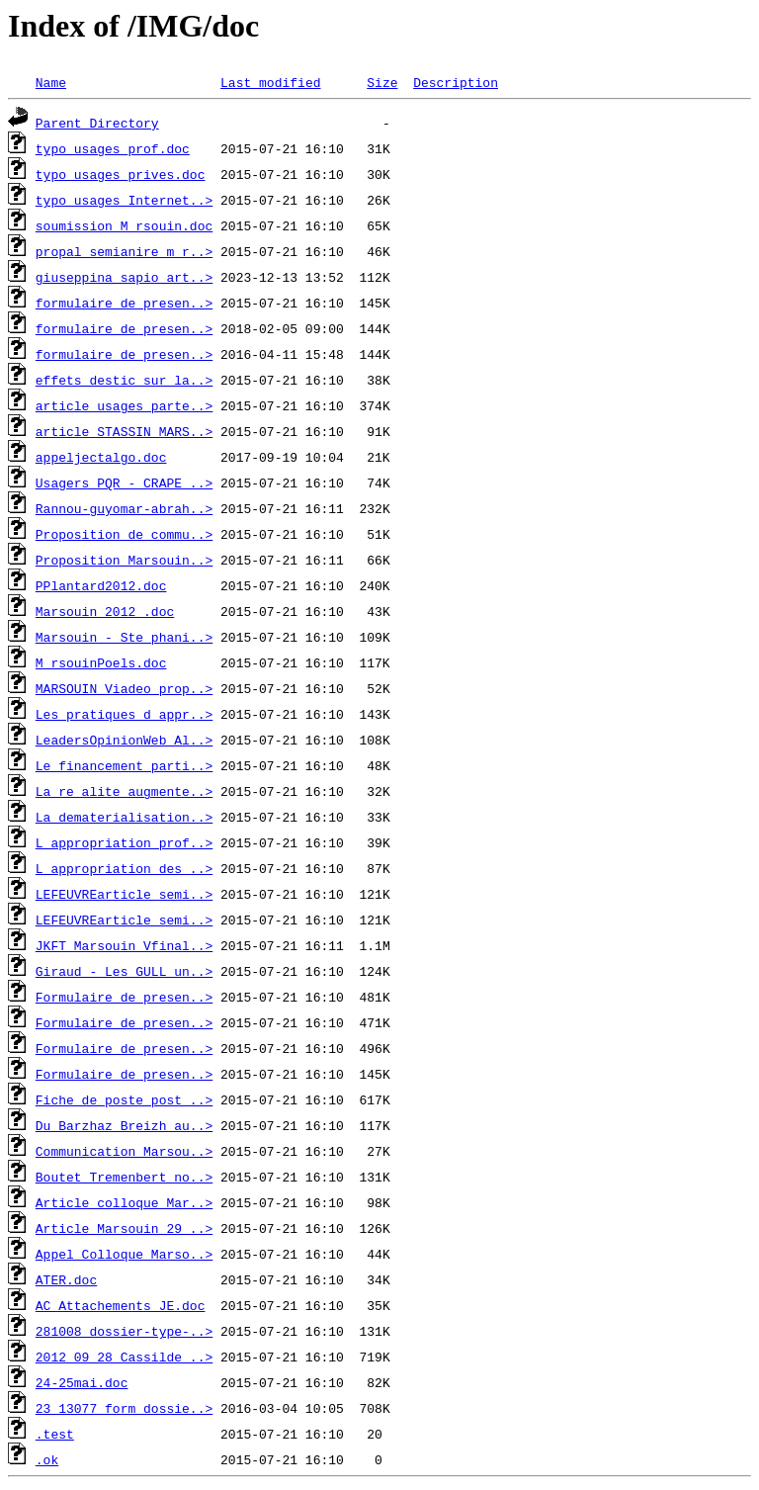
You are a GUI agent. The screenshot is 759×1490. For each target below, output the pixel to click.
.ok (47, 1459)
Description (455, 82)
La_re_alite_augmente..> (124, 791)
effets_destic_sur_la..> (124, 380)
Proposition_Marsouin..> (124, 560)
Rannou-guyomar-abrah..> (124, 508)
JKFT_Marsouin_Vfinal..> (124, 945)
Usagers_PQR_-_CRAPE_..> (124, 482)
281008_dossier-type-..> (124, 1331)
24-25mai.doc (82, 1382)
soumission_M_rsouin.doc (124, 225)
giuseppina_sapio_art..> (124, 277)
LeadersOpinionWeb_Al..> (124, 739)
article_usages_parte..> (124, 405)
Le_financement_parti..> (124, 765)
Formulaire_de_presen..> (124, 997)
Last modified (270, 82)
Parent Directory (97, 122)
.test (55, 1434)
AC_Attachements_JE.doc (121, 1305)
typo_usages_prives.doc (121, 174)
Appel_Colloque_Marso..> (124, 1254)
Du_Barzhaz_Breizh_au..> (124, 1125)
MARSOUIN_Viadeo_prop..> (124, 688)
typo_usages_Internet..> (124, 200)
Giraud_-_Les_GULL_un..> (124, 971)
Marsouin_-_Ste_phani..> (124, 637)
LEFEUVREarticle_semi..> (124, 894)
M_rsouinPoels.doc (101, 662)
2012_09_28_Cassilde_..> (124, 1356)
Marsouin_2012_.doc (105, 611)
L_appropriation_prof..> (124, 842)
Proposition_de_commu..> (124, 534)
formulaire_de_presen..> (124, 302)
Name (51, 82)
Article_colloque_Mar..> (124, 1202)
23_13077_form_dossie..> (124, 1408)
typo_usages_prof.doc (113, 148)
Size (382, 82)
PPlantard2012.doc (101, 585)
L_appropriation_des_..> (124, 868)
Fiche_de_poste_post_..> (124, 1099)
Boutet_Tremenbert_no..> (124, 1176)
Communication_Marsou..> (124, 1151)
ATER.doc (66, 1279)
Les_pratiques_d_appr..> (124, 714)
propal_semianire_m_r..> (124, 251)
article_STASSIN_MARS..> (124, 431)
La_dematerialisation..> (124, 817)
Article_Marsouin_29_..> (124, 1228)
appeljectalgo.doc (101, 457)
